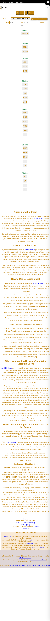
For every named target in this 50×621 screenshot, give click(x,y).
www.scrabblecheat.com (37, 560)
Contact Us (25, 529)
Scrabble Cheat (39, 565)
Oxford (22, 2)
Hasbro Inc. (32, 540)
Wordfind (30, 565)
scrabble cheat (38, 219)
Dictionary (16, 2)
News (48, 565)
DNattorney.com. (25, 558)
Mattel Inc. (30, 544)
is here (37, 527)
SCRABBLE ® (6, 536)
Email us (25, 519)
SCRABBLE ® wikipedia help (25, 523)
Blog (3, 2)
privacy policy (25, 525)
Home (6, 2)
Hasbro (35, 547)
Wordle (11, 2)
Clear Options (42, 19)
